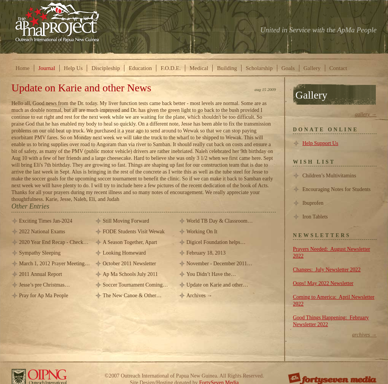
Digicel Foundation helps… (216, 242)
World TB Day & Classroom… (219, 221)
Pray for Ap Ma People (43, 295)
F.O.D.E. (171, 68)
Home (23, 68)
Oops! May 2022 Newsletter (323, 283)
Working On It (201, 231)
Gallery (312, 68)
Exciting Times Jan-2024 (45, 221)
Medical (198, 68)
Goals (288, 68)
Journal (46, 68)
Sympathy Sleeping (39, 253)
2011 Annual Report (40, 274)
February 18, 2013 (206, 253)
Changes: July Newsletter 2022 (327, 269)
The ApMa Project (57, 22)
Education (140, 68)
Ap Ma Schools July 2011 (130, 274)
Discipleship (105, 68)
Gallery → (366, 114)
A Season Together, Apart (130, 242)
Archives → (199, 295)
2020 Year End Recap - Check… (54, 242)
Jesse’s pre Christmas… (44, 285)
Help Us (73, 68)
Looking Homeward (124, 253)
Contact (338, 68)
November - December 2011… (219, 263)
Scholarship (259, 68)
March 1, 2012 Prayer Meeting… (54, 263)
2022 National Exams (42, 231)
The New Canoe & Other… (132, 295)
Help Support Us (320, 143)
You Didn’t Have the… (211, 274)
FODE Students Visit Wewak (134, 231)
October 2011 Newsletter (129, 263)
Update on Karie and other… (217, 285)
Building (227, 68)
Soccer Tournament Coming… (135, 285)
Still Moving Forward (126, 221)
